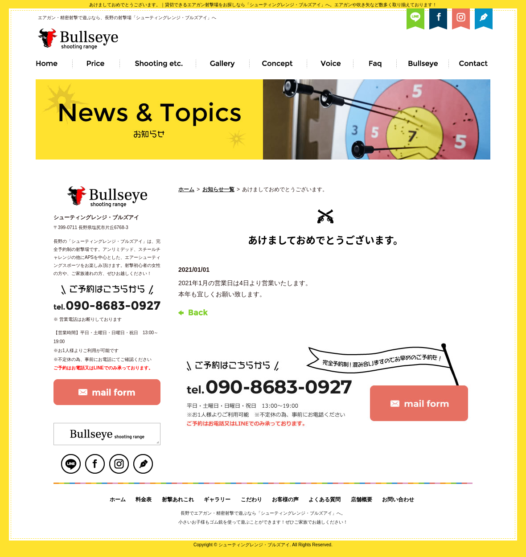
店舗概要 (361, 499)
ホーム (186, 189)
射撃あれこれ (178, 499)
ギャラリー (217, 499)
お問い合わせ (398, 499)
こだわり (251, 499)
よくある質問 (324, 499)
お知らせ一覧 (218, 189)
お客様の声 (285, 499)
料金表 (144, 499)
